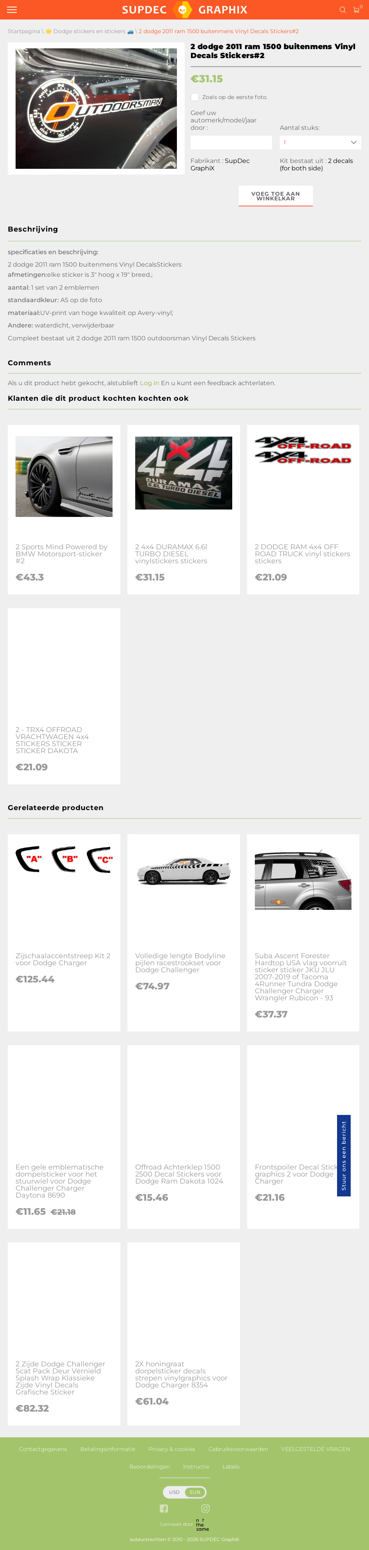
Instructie (196, 1466)
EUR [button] (195, 1492)
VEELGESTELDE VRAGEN (315, 1449)
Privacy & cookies (171, 1449)
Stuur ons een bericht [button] (343, 1156)
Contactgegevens (43, 1449)
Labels (231, 1466)
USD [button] (174, 1492)
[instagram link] (206, 1509)
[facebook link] (164, 1509)
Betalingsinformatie (107, 1449)
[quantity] (320, 142)
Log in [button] (149, 383)
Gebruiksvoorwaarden (238, 1449)
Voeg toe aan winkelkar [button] (275, 196)
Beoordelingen (149, 1466)
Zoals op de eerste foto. (229, 97)
